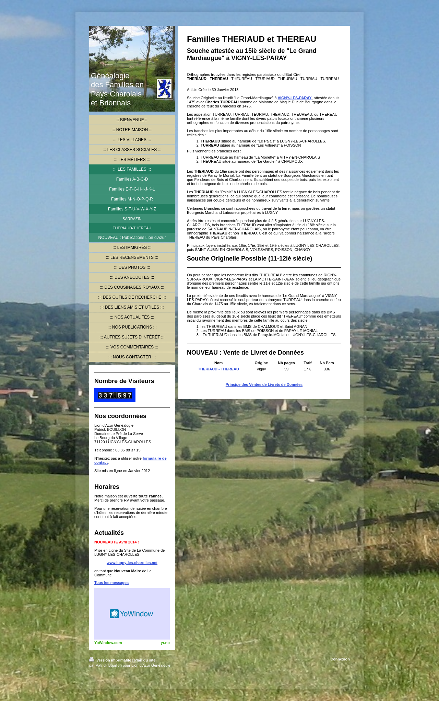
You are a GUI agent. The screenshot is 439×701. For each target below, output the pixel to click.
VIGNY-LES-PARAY (295, 98)
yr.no (165, 643)
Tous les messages (111, 583)
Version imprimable (110, 660)
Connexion (340, 659)
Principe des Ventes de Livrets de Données (264, 384)
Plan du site (145, 660)
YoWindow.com (108, 643)
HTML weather (132, 614)
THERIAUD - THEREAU (218, 369)
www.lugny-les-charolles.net (132, 563)
